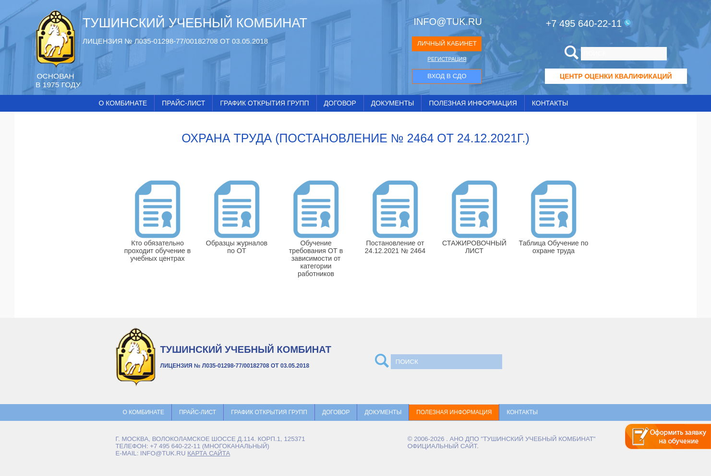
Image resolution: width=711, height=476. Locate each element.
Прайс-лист (183, 103)
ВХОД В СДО (446, 76)
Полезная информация (473, 103)
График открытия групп (264, 103)
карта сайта (208, 453)
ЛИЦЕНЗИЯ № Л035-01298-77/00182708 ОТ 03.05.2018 (175, 41)
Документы (392, 103)
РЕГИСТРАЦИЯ (447, 59)
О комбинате (123, 103)
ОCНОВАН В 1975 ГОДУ (58, 80)
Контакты (550, 103)
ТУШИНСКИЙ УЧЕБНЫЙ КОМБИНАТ (195, 23)
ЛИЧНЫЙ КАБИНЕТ (447, 43)
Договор (340, 103)
